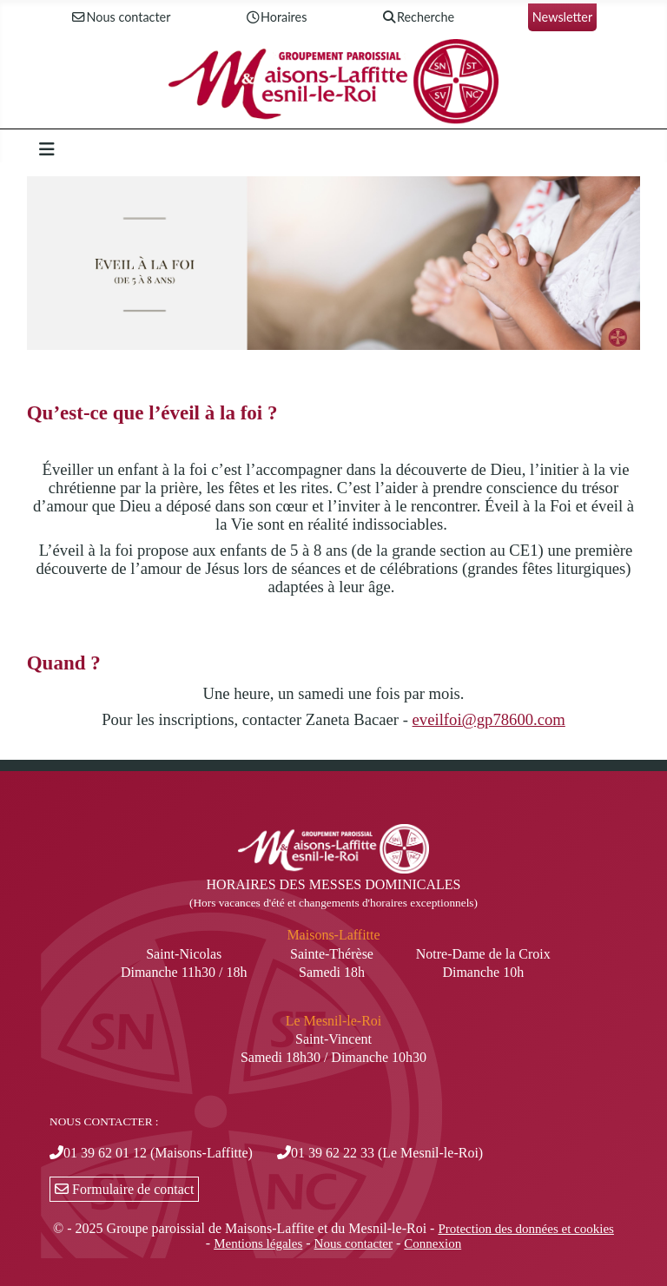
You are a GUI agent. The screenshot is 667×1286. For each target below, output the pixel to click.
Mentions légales (258, 1243)
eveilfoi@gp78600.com (489, 719)
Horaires (275, 18)
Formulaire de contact (124, 1189)
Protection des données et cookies (525, 1229)
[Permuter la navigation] (47, 149)
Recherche (417, 18)
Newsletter (562, 17)
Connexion (432, 1243)
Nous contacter (120, 18)
